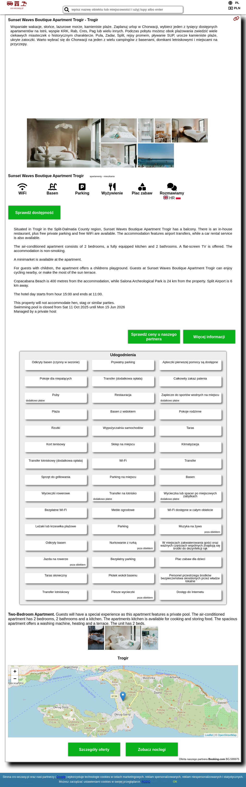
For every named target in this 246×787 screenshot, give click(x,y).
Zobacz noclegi (152, 750)
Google (61, 777)
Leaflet (209, 735)
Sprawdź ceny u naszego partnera (154, 336)
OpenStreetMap (227, 735)
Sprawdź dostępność (34, 213)
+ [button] (14, 672)
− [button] (14, 679)
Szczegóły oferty (94, 750)
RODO (145, 781)
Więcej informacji (209, 337)
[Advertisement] (123, 82)
